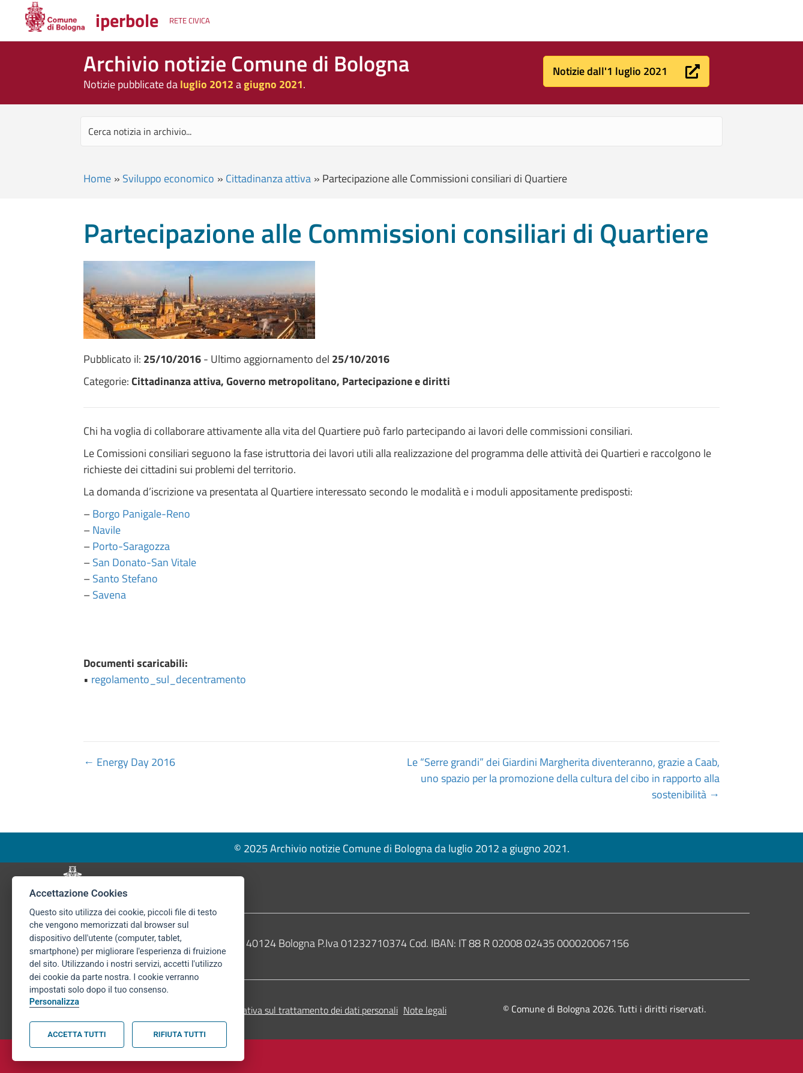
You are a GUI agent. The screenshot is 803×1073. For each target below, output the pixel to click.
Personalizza (54, 1002)
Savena (109, 595)
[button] (626, 71)
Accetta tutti (76, 1034)
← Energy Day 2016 (129, 762)
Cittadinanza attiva (268, 178)
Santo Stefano (125, 578)
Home (97, 178)
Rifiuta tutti (180, 1034)
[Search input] (401, 131)
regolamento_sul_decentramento (168, 679)
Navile (106, 530)
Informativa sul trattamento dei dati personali (307, 1010)
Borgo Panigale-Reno (141, 514)
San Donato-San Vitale (144, 562)
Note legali (425, 1010)
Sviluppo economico (168, 178)
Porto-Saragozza (131, 546)
